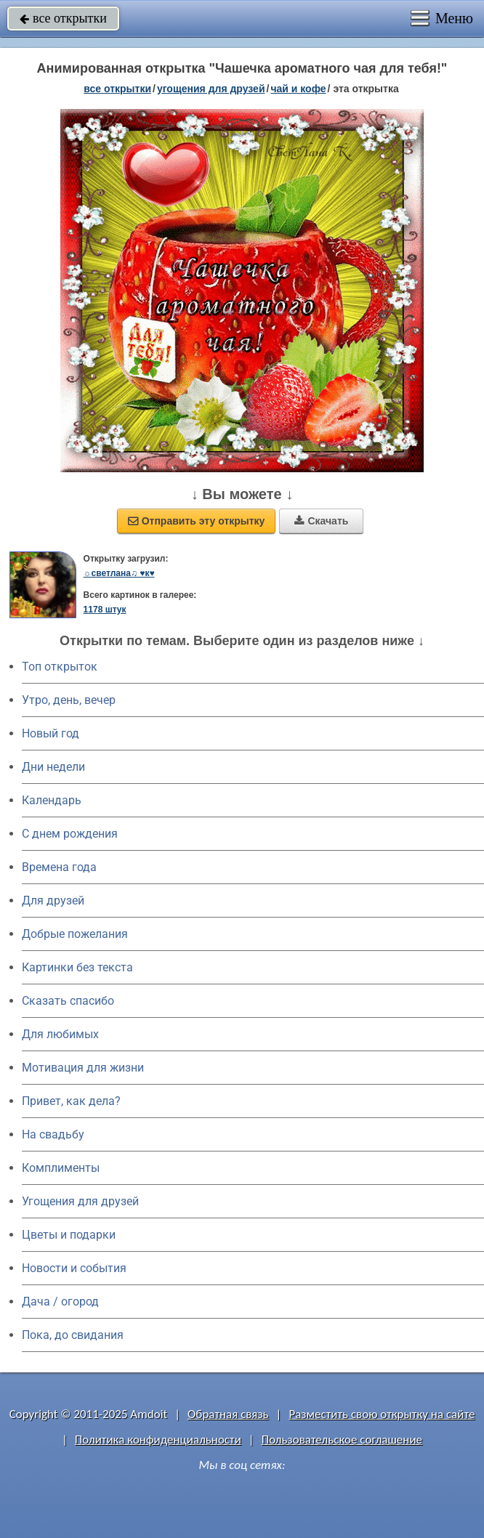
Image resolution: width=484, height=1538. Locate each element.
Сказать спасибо (68, 1001)
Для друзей (53, 900)
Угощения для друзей (80, 1201)
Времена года (59, 867)
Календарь (51, 800)
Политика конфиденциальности (158, 1439)
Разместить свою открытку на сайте (382, 1414)
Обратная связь (228, 1414)
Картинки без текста (77, 967)
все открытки (63, 18)
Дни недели (53, 767)
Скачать (321, 521)
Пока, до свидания (73, 1335)
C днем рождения (70, 834)
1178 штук (105, 609)
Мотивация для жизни (83, 1067)
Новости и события (74, 1268)
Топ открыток (59, 666)
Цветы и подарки (69, 1235)
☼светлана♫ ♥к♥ (119, 573)
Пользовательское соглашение (342, 1439)
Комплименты (61, 1168)
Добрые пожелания (75, 934)
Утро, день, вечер (69, 700)
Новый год (50, 733)
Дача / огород (60, 1301)
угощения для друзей (211, 88)
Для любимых (60, 1034)
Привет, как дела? (71, 1101)
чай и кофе (298, 88)
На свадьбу (53, 1134)
